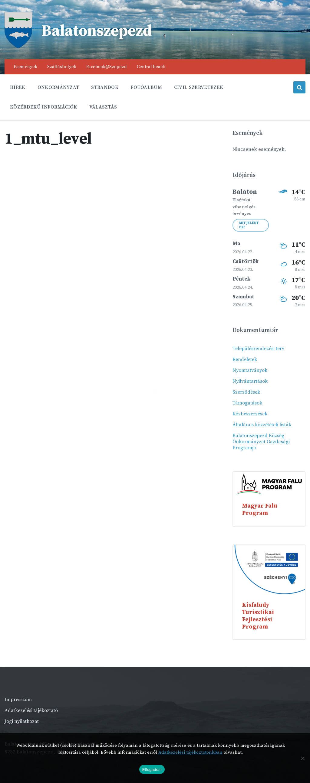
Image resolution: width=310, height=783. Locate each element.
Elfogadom (152, 769)
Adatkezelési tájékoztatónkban (190, 752)
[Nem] (302, 758)
